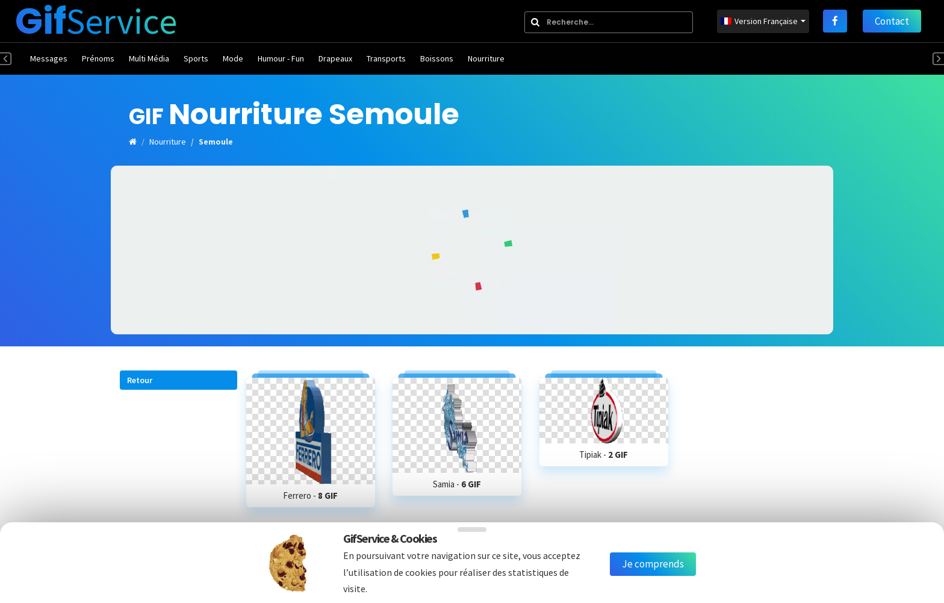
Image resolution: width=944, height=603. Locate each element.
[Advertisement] (472, 250)
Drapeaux (335, 58)
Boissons (436, 58)
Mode (233, 58)
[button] (178, 380)
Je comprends (653, 563)
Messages (48, 58)
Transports (386, 58)
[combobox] (608, 22)
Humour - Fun (281, 58)
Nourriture (486, 58)
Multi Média (149, 58)
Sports (196, 58)
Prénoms (98, 58)
